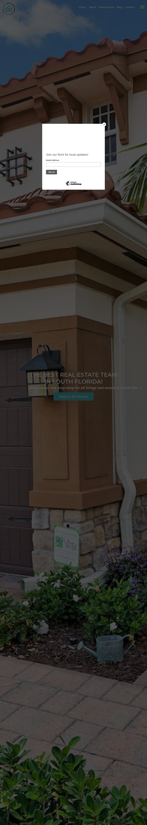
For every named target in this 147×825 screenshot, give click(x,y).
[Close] (104, 124)
